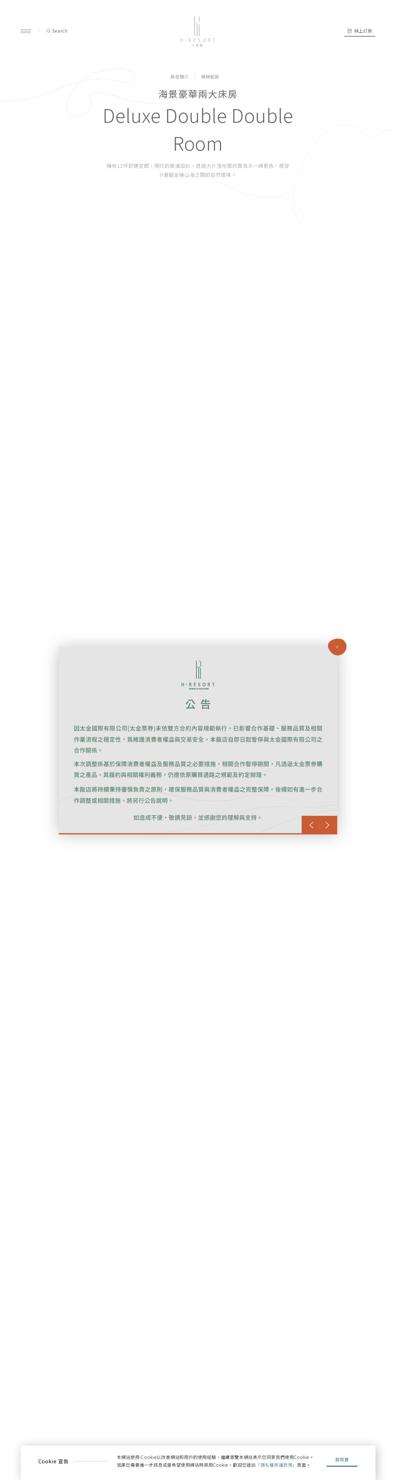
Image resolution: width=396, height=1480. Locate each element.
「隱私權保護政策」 (276, 1465)
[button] (311, 825)
